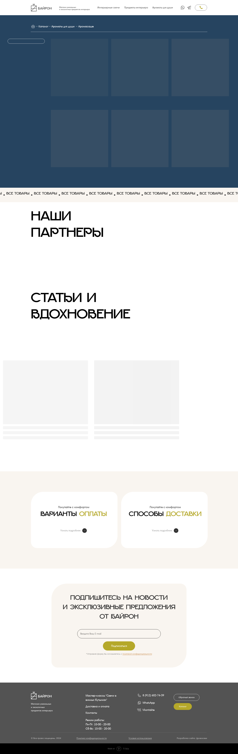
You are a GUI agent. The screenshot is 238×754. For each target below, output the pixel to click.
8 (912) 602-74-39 (153, 695)
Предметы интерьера (136, 7)
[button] (186, 697)
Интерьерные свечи (108, 7)
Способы (165, 517)
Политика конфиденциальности (91, 738)
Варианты (74, 517)
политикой (127, 654)
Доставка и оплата (97, 706)
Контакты (91, 712)
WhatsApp (149, 702)
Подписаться (119, 645)
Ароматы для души (162, 7)
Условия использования (140, 738)
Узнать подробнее (70, 530)
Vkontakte (149, 709)
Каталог (43, 26)
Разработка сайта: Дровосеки (192, 738)
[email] (119, 633)
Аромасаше (86, 26)
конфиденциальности (142, 654)
